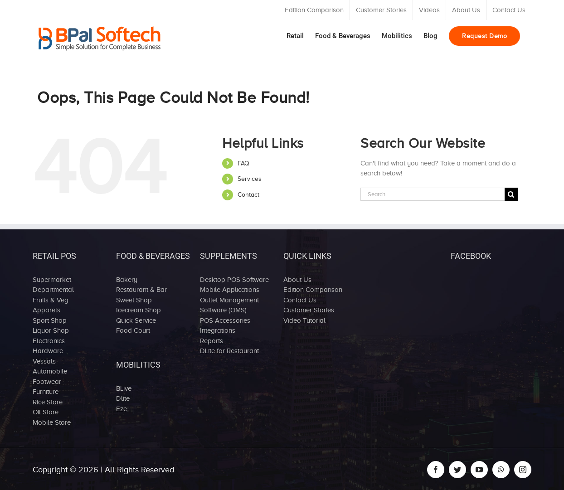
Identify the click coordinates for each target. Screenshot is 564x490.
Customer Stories (308, 310)
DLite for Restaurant (229, 350)
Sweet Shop (134, 300)
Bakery (126, 279)
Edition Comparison (312, 289)
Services (250, 178)
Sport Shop (50, 320)
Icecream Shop (138, 310)
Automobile (50, 371)
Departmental (53, 289)
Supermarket (52, 279)
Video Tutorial (304, 320)
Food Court (133, 330)
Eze (121, 408)
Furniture (45, 391)
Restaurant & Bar (141, 289)
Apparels (46, 310)
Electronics (49, 340)
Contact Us (299, 300)
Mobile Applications (229, 289)
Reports (211, 340)
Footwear (47, 381)
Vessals (44, 361)
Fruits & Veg (50, 300)
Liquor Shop (51, 330)
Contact (248, 194)
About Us (297, 279)
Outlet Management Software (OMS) (229, 305)
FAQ (243, 163)
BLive (123, 388)
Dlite (123, 398)
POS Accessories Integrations (225, 326)
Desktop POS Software (234, 279)
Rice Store (48, 402)
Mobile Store (52, 422)
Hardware (48, 350)
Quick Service (136, 320)
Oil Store (45, 412)
